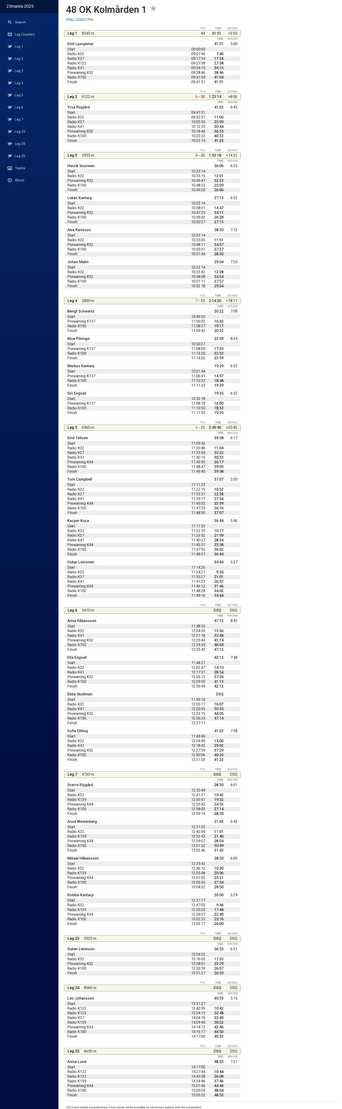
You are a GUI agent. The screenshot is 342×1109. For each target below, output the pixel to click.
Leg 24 (16, 143)
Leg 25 (16, 156)
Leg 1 (15, 46)
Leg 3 (15, 70)
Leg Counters (21, 34)
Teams (16, 168)
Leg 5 (15, 95)
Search (16, 22)
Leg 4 (15, 83)
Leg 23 (16, 131)
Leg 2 (15, 58)
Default (81, 19)
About (15, 180)
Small (70, 19)
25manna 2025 (20, 6)
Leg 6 (15, 107)
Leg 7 (15, 119)
